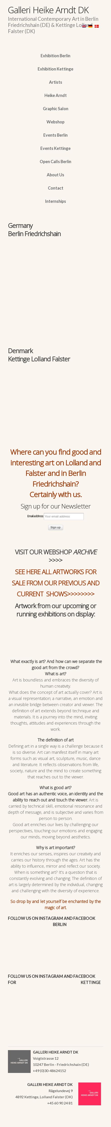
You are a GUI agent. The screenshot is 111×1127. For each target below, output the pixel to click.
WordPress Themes (94, 1122)
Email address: (55, 516)
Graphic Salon (55, 108)
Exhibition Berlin (55, 55)
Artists (55, 82)
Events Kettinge (55, 148)
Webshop (55, 121)
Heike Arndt (55, 95)
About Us (55, 174)
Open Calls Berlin (55, 161)
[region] (55, 268)
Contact (55, 187)
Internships (55, 201)
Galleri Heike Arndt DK (48, 10)
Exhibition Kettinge (55, 68)
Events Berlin (55, 135)
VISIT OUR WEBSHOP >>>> (55, 556)
